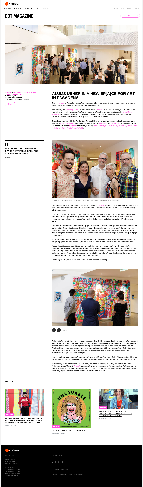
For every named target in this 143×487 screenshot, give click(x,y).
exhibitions (17, 92)
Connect (45, 8)
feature (8, 92)
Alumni (137, 8)
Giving (129, 8)
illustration (18, 94)
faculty (8, 94)
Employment (63, 474)
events (27, 92)
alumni (33, 92)
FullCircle (100, 205)
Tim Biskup (103, 123)
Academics (7, 8)
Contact (54, 474)
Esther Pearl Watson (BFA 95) (72, 128)
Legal (70, 474)
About (37, 8)
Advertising (99, 110)
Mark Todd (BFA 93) (67, 123)
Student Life (28, 8)
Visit (122, 8)
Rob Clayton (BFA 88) (119, 126)
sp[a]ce (61, 103)
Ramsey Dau (115, 123)
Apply (116, 8)
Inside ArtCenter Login (61, 469)
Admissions (17, 8)
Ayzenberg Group (72, 110)
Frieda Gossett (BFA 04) (101, 126)
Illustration (73, 126)
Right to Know (78, 474)
